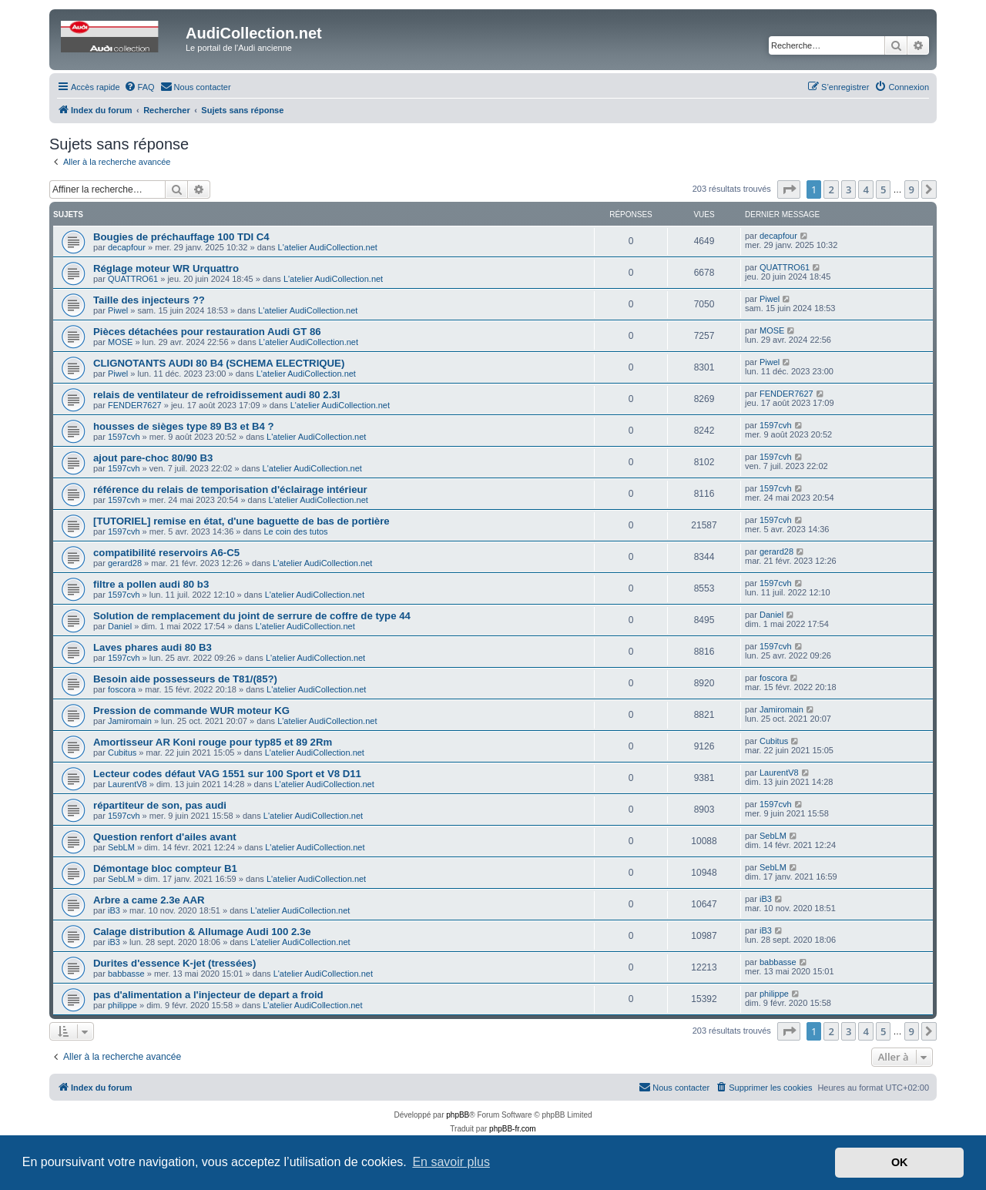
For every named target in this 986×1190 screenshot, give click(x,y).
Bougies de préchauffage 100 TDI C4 (181, 237)
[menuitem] (139, 87)
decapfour (127, 247)
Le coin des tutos (295, 531)
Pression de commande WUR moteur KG (191, 710)
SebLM (121, 847)
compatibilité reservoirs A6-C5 (166, 552)
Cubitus (122, 752)
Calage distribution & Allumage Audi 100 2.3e (202, 931)
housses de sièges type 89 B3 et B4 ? (183, 426)
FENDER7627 (135, 405)
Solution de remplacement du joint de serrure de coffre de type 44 (252, 616)
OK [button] (899, 1162)
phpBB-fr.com (512, 1129)
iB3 (114, 910)
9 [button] (911, 189)
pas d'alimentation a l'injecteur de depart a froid (208, 995)
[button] (788, 189)
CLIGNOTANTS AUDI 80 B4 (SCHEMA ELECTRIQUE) (218, 363)
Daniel (120, 626)
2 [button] (830, 189)
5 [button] (883, 189)
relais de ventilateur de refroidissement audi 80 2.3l (216, 395)
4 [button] (865, 189)
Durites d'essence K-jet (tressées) (174, 963)
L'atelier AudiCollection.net (327, 247)
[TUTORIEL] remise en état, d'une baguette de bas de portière (241, 521)
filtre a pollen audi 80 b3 (151, 584)
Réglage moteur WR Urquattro (166, 268)
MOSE (120, 342)
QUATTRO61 (133, 278)
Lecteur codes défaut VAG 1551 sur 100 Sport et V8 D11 (227, 773)
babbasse (126, 973)
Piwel (118, 310)
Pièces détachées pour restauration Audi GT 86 (207, 331)
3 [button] (848, 189)
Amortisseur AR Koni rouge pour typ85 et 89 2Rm (212, 742)
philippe (122, 1005)
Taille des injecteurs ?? (149, 300)
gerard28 (125, 563)
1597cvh (124, 436)
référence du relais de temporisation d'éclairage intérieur (230, 489)
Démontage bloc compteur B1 (165, 868)
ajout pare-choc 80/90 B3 (153, 458)
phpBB (457, 1115)
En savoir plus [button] (451, 1161)
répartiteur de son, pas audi (159, 805)
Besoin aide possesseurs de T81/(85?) (185, 679)
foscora (122, 689)
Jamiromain (130, 721)
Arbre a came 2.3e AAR (149, 900)
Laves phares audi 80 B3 (152, 647)
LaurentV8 (127, 784)
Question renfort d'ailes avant (164, 837)
